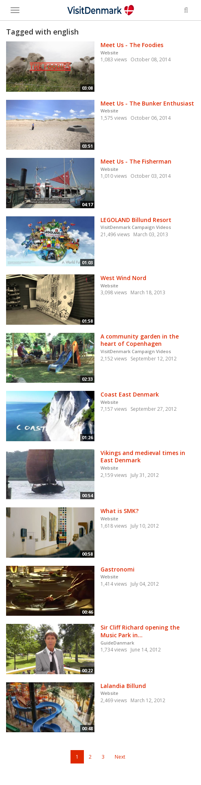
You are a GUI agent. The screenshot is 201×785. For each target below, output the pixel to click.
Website (109, 53)
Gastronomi (117, 569)
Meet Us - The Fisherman (135, 161)
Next (120, 756)
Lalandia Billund (123, 686)
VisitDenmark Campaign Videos (135, 227)
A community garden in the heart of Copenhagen (139, 340)
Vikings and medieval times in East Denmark (142, 456)
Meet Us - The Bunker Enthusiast (147, 103)
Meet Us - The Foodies (131, 45)
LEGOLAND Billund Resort (135, 220)
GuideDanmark (117, 643)
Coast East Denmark (129, 394)
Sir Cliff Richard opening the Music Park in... (140, 631)
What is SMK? (119, 511)
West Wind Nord (123, 278)
